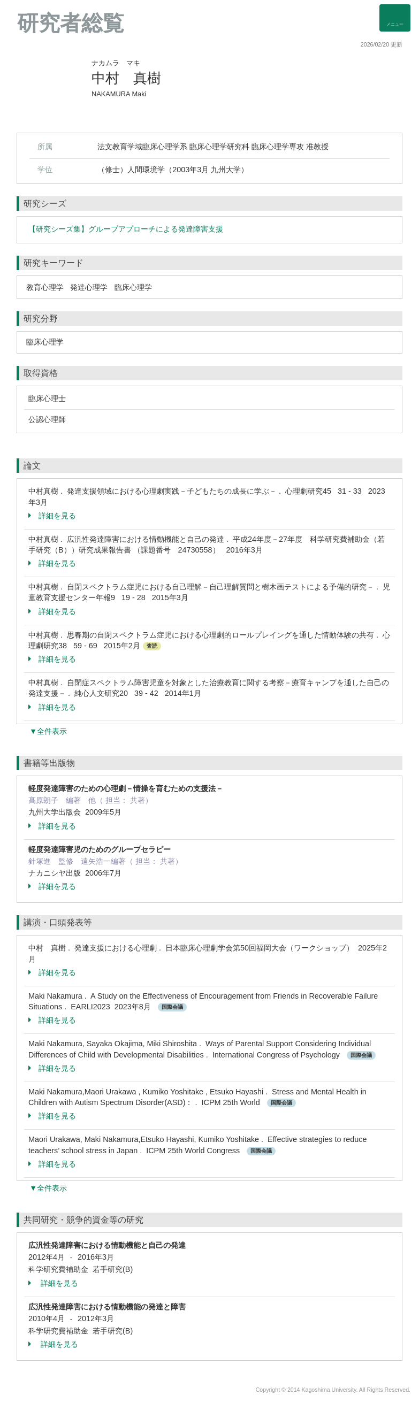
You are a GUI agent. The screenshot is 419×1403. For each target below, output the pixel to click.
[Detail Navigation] (394, 18)
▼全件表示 (48, 731)
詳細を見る (52, 515)
